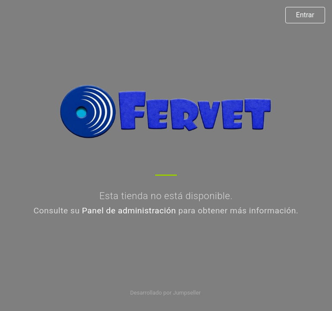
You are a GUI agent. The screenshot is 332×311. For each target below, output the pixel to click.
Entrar (305, 15)
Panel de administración (129, 211)
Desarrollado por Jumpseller (165, 292)
